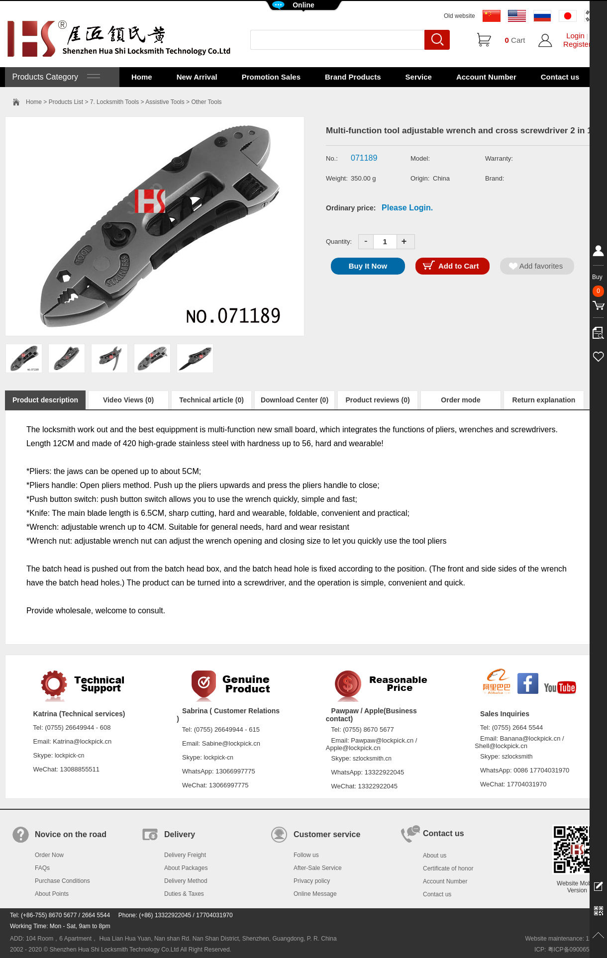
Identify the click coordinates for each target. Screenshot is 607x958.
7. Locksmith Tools (114, 101)
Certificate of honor (448, 868)
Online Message (315, 893)
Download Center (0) (294, 400)
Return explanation (544, 400)
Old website (459, 15)
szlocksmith (517, 756)
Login (575, 35)
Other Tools (206, 101)
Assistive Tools (164, 101)
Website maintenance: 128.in (563, 938)
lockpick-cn (69, 755)
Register (577, 44)
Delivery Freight (185, 855)
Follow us (306, 855)
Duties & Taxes (184, 893)
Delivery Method (185, 880)
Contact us (560, 77)
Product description (45, 400)
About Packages (185, 867)
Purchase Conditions (62, 880)
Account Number (486, 77)
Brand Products (353, 77)
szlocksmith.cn (372, 758)
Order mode (460, 400)
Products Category (55, 77)
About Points (52, 893)
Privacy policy (312, 880)
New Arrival (197, 77)
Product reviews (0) (377, 400)
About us (434, 855)
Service (418, 77)
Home (141, 77)
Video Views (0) (128, 400)
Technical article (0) (211, 400)
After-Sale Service (318, 867)
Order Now (49, 855)
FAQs (42, 867)
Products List (66, 101)
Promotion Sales (271, 77)
